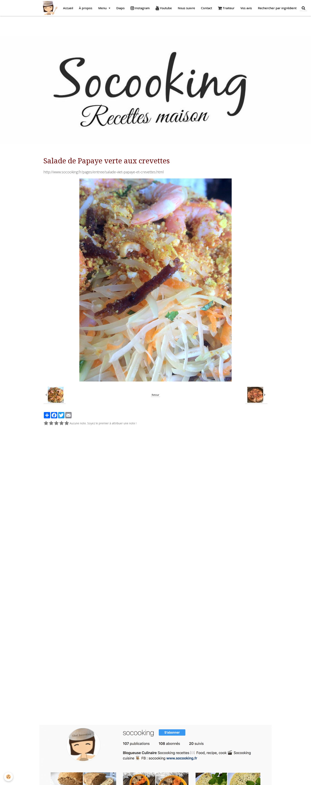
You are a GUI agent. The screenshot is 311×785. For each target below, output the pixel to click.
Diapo (120, 8)
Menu (102, 8)
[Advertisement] (72, 25)
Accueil (68, 8)
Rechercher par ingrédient (277, 8)
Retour (155, 394)
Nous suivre (186, 8)
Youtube (164, 8)
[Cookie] (8, 776)
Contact (206, 8)
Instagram (140, 8)
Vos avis (246, 8)
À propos (85, 8)
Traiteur (226, 8)
